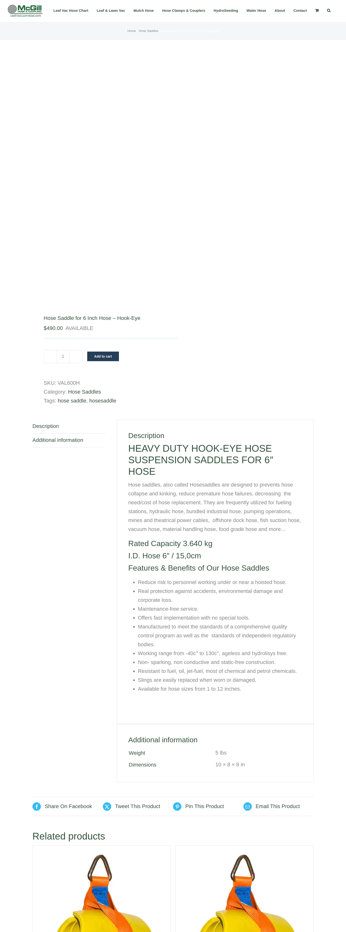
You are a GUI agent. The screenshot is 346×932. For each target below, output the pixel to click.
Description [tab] (45, 426)
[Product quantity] (63, 356)
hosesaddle (102, 401)
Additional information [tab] (57, 440)
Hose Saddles (84, 392)
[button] (328, 10)
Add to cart (103, 356)
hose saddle (72, 401)
